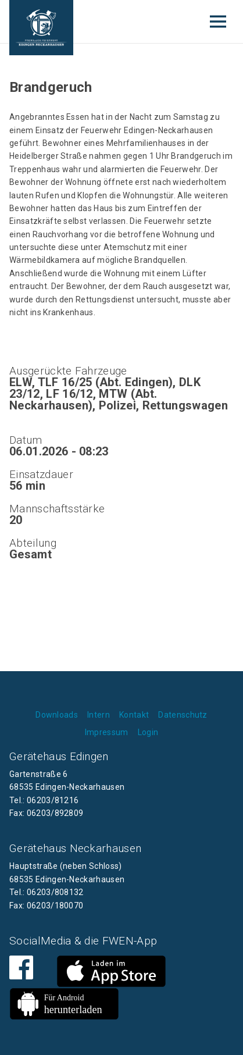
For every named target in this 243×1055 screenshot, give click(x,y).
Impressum (106, 732)
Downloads (56, 714)
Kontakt (134, 714)
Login (148, 732)
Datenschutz (183, 714)
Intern (98, 714)
